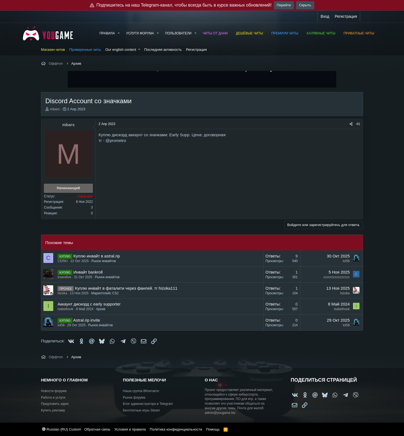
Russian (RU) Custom (61, 429)
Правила (107, 33)
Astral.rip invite (86, 320)
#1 (358, 124)
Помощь (213, 429)
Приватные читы (359, 33)
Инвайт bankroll (88, 272)
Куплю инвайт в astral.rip (96, 256)
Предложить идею (55, 404)
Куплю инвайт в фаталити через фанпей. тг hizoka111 (126, 288)
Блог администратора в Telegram (148, 404)
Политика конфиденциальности (176, 429)
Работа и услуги (53, 397)
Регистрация (196, 50)
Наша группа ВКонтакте (141, 391)
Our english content (120, 50)
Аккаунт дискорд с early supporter (89, 304)
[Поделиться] (351, 124)
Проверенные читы (85, 50)
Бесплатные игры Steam (141, 410)
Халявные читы (321, 33)
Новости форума (54, 391)
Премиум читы (284, 33)
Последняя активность (163, 50)
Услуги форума (140, 33)
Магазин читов (53, 50)
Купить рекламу (53, 410)
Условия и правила (130, 429)
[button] (118, 33)
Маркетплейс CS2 (104, 293)
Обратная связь (97, 429)
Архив (100, 309)
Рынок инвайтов (103, 261)
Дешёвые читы (249, 33)
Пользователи (178, 33)
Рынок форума (134, 397)
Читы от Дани (215, 33)
